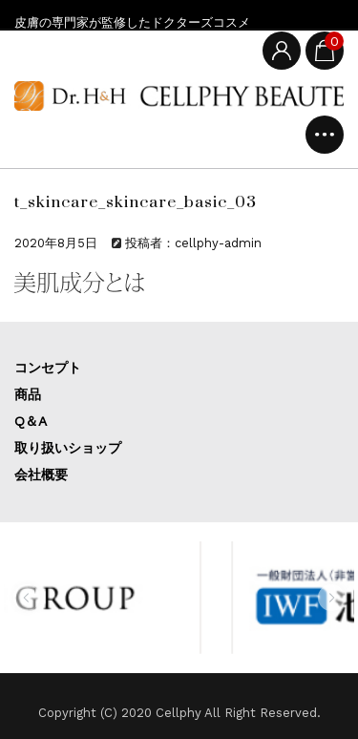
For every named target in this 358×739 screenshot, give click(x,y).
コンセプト (47, 367)
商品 (27, 394)
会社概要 (41, 474)
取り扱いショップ (67, 447)
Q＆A (30, 421)
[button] (26, 597)
